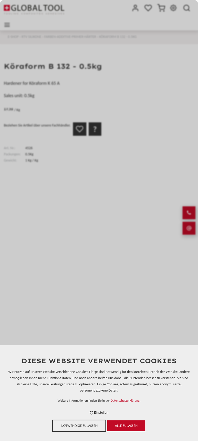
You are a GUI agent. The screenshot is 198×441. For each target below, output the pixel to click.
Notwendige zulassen (79, 425)
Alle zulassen (126, 425)
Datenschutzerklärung (125, 400)
